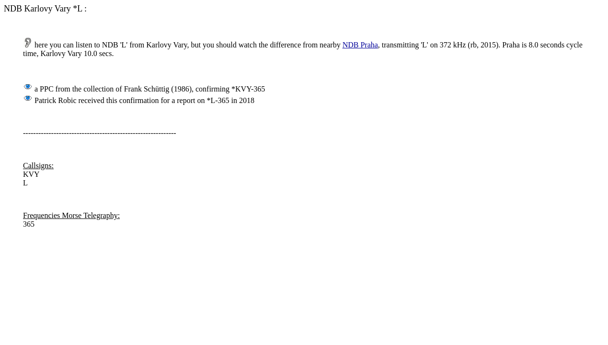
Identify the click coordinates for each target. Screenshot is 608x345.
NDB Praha (360, 45)
